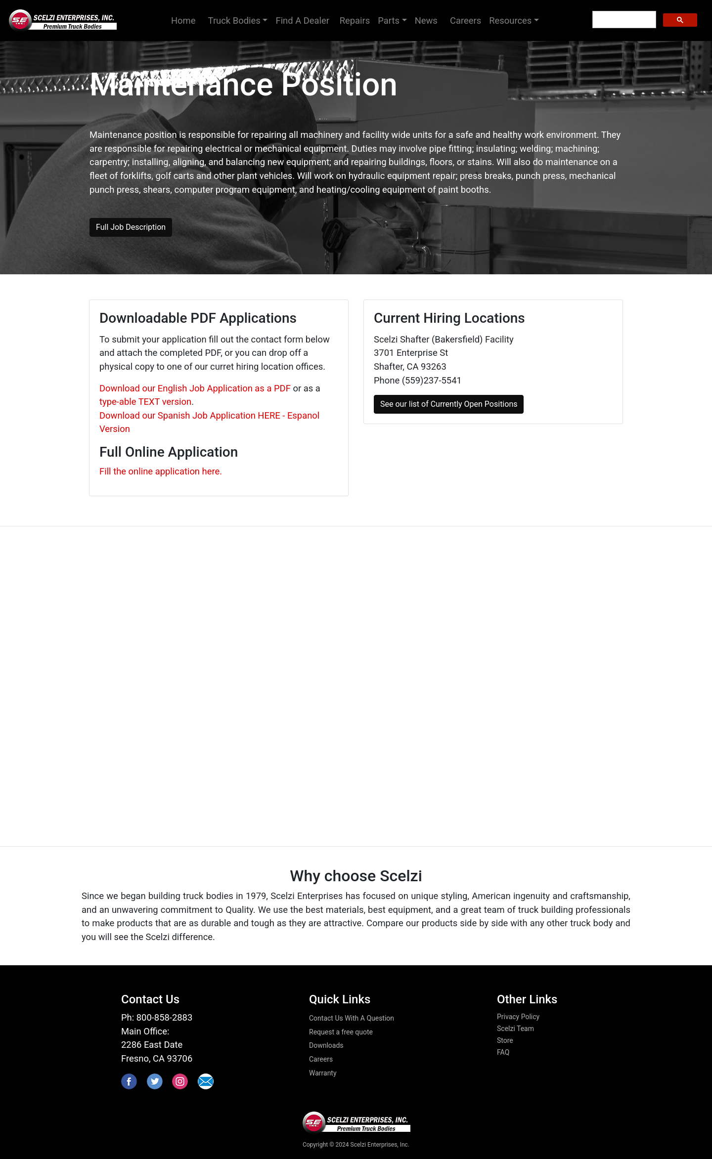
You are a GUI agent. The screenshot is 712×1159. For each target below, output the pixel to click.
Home (187, 19)
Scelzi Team (515, 1028)
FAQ (503, 1052)
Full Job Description (131, 227)
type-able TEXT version (145, 401)
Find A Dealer (303, 20)
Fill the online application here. (160, 471)
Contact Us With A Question (351, 1018)
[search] (623, 20)
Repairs (355, 20)
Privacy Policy (518, 1017)
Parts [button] (389, 20)
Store (505, 1040)
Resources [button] (510, 20)
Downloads (326, 1045)
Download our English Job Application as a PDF (195, 388)
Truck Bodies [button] (234, 20)
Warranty (323, 1073)
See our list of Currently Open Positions (448, 404)
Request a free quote (341, 1032)
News (428, 20)
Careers (465, 20)
